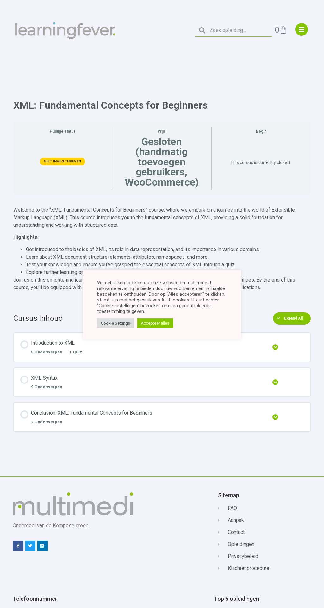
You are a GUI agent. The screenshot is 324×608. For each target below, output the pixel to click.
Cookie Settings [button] (115, 323)
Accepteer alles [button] (155, 323)
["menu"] (301, 29)
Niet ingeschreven (62, 161)
